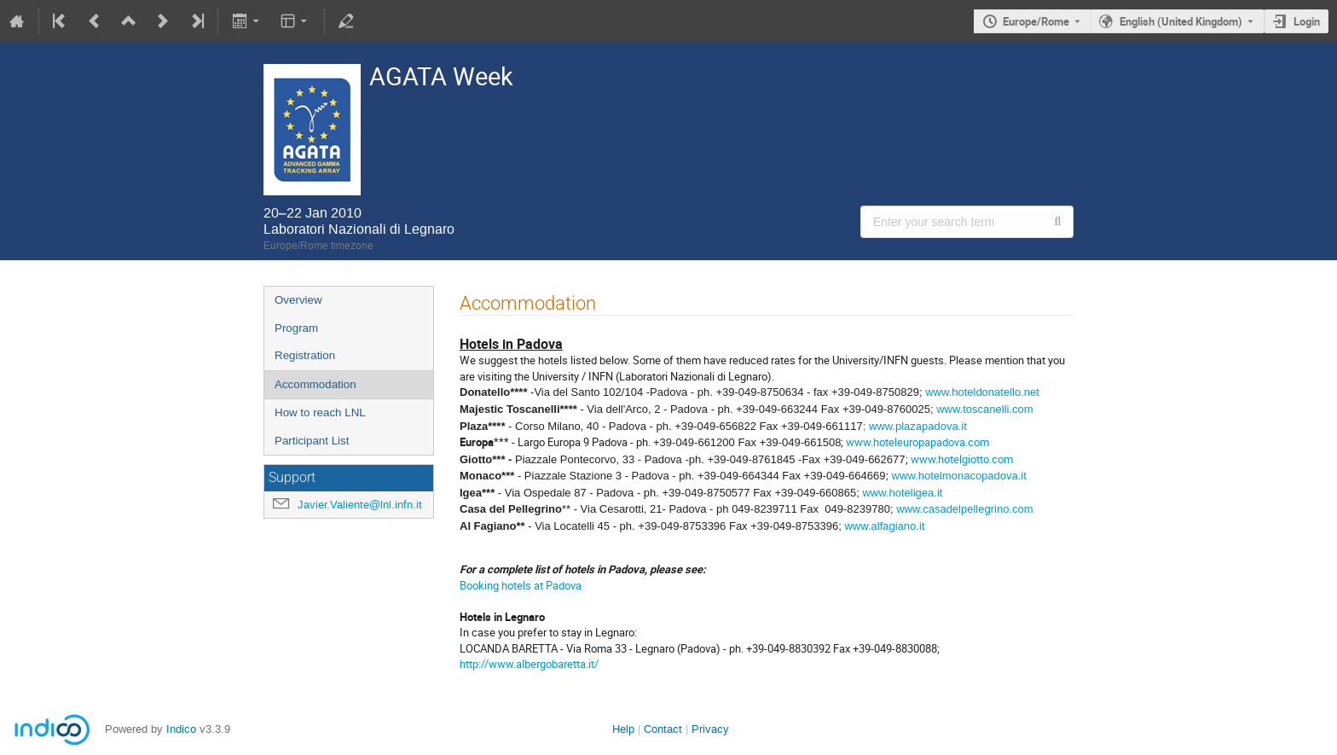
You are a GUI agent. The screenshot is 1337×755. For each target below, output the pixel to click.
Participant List (312, 440)
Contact (663, 729)
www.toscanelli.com (984, 409)
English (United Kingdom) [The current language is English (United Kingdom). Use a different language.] (1181, 21)
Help (623, 729)
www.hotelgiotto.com (962, 459)
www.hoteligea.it (902, 492)
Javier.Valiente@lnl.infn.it (360, 504)
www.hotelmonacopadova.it (959, 475)
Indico (181, 729)
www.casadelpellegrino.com (964, 508)
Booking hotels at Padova (521, 585)
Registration (305, 355)
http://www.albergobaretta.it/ (529, 663)
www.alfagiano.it (884, 526)
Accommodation (315, 384)
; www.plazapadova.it (915, 426)
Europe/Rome (1036, 21)
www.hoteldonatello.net (982, 392)
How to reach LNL (320, 412)
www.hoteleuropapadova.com (916, 442)
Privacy (710, 729)
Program (296, 328)
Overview (298, 299)
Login (1307, 21)
